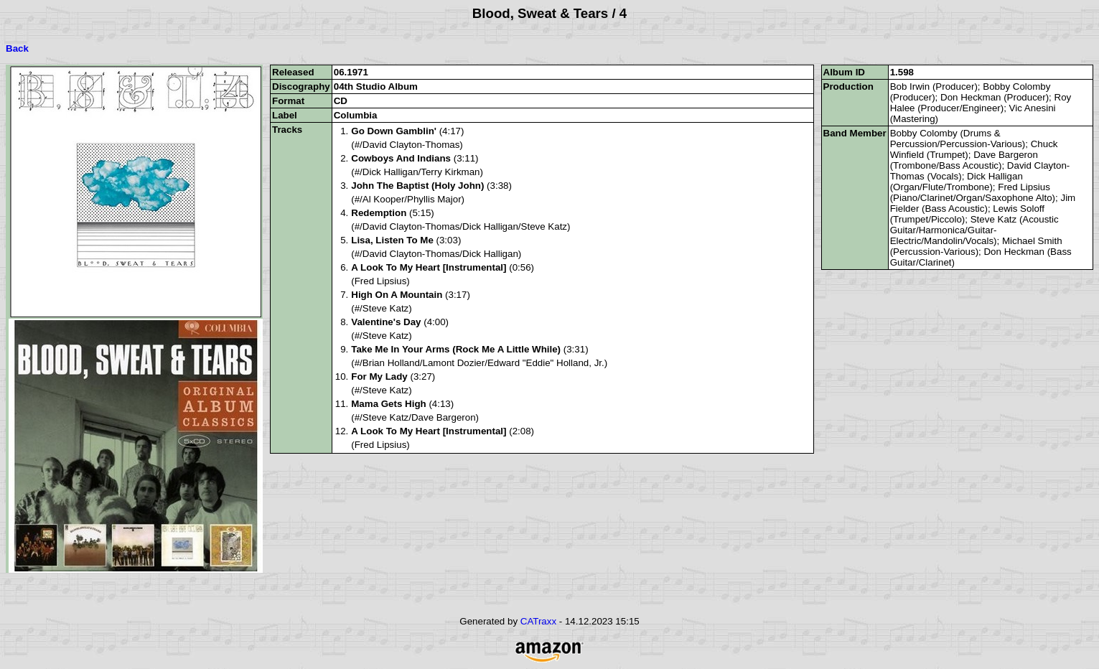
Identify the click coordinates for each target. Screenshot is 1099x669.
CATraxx (538, 621)
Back (17, 48)
